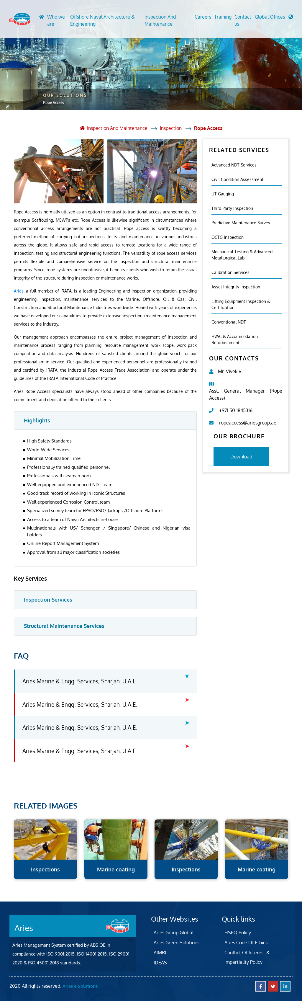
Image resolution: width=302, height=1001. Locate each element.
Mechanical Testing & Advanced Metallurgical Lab (242, 254)
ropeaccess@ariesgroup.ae (247, 422)
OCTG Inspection (227, 236)
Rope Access (208, 128)
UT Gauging (222, 193)
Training (223, 17)
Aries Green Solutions (176, 942)
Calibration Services (230, 272)
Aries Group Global (173, 932)
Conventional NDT (228, 321)
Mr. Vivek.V (230, 371)
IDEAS (160, 962)
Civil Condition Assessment (237, 179)
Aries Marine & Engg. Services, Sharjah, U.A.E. (79, 680)
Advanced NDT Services (234, 164)
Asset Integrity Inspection (235, 286)
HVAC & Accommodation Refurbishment (234, 339)
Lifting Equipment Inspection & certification (240, 304)
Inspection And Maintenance (159, 20)
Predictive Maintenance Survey (240, 222)
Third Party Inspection (232, 207)
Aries (19, 290)
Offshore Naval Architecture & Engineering (101, 20)
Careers (203, 17)
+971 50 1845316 (235, 410)
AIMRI (160, 952)
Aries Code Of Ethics (245, 942)
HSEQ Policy (237, 932)
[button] (274, 18)
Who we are (55, 20)
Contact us (242, 20)
